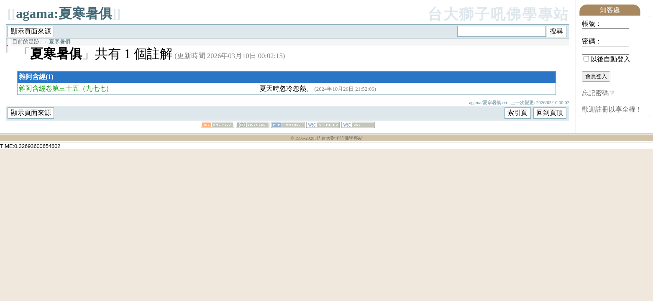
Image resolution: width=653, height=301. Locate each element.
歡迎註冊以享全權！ (612, 109)
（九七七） (96, 88)
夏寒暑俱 (60, 42)
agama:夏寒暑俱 (64, 13)
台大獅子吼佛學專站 (498, 14)
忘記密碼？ (598, 93)
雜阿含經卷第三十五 (49, 88)
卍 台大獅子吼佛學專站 (339, 138)
